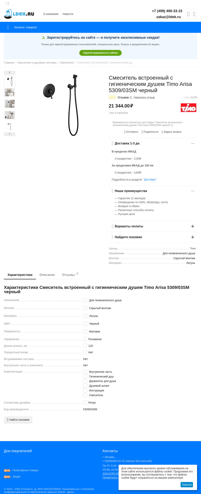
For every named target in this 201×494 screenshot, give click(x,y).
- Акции (12, 475)
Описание (48, 274)
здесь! (70, 491)
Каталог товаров (27, 27)
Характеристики (20, 274)
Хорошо (187, 484)
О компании (50, 14)
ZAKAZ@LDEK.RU (114, 472)
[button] (150, 131)
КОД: (187, 97)
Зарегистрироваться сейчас (100, 52)
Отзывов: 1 (125, 97)
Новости (68, 14)
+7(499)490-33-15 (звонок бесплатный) (127, 460)
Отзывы (72, 273)
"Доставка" (149, 178)
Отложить (132, 131)
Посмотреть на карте (115, 476)
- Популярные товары (21, 469)
